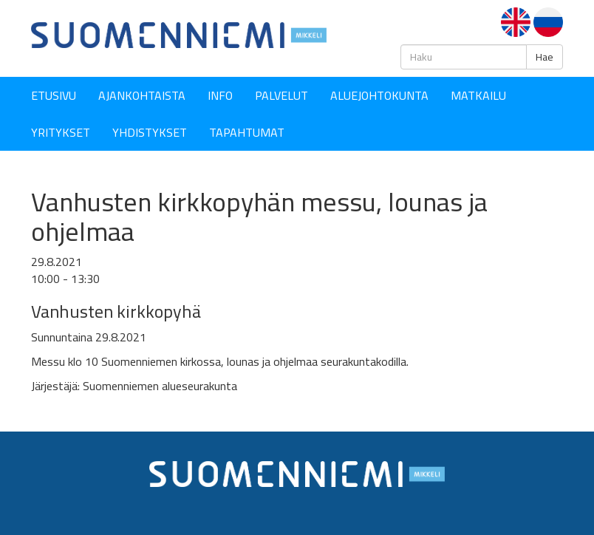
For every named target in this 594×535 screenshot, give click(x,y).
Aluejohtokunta (379, 95)
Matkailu (478, 95)
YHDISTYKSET (149, 132)
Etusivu (53, 95)
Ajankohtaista (141, 95)
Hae (544, 57)
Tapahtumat (246, 132)
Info (220, 95)
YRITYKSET (60, 132)
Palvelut (281, 95)
